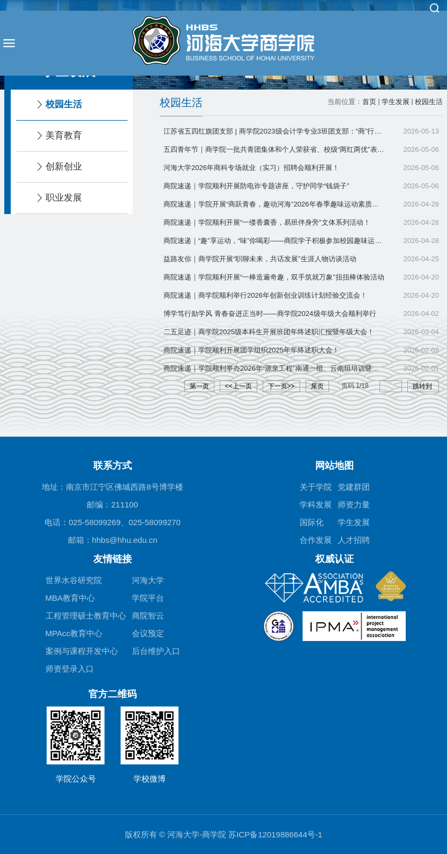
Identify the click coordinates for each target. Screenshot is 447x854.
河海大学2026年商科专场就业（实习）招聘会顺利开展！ (251, 168)
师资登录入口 (70, 668)
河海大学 (148, 580)
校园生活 (429, 102)
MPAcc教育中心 (74, 633)
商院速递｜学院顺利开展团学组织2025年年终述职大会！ (251, 350)
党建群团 (354, 486)
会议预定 (148, 633)
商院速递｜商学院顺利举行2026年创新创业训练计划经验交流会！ (265, 295)
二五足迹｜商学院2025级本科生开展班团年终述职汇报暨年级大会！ (268, 332)
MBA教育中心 (70, 597)
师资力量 (354, 504)
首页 (369, 102)
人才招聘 (354, 539)
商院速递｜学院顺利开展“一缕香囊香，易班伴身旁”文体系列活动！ (266, 222)
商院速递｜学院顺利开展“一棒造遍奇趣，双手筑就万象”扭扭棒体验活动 (273, 277)
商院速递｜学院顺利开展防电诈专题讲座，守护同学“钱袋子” (256, 186)
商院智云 (148, 615)
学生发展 (395, 102)
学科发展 (316, 504)
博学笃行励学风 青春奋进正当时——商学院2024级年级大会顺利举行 (269, 314)
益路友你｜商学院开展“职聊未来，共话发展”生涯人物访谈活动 (259, 259)
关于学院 (316, 486)
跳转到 (423, 386)
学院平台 (148, 597)
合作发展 (316, 539)
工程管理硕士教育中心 (86, 615)
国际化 (312, 522)
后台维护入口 (156, 651)
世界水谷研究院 (74, 580)
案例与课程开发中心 (82, 651)
